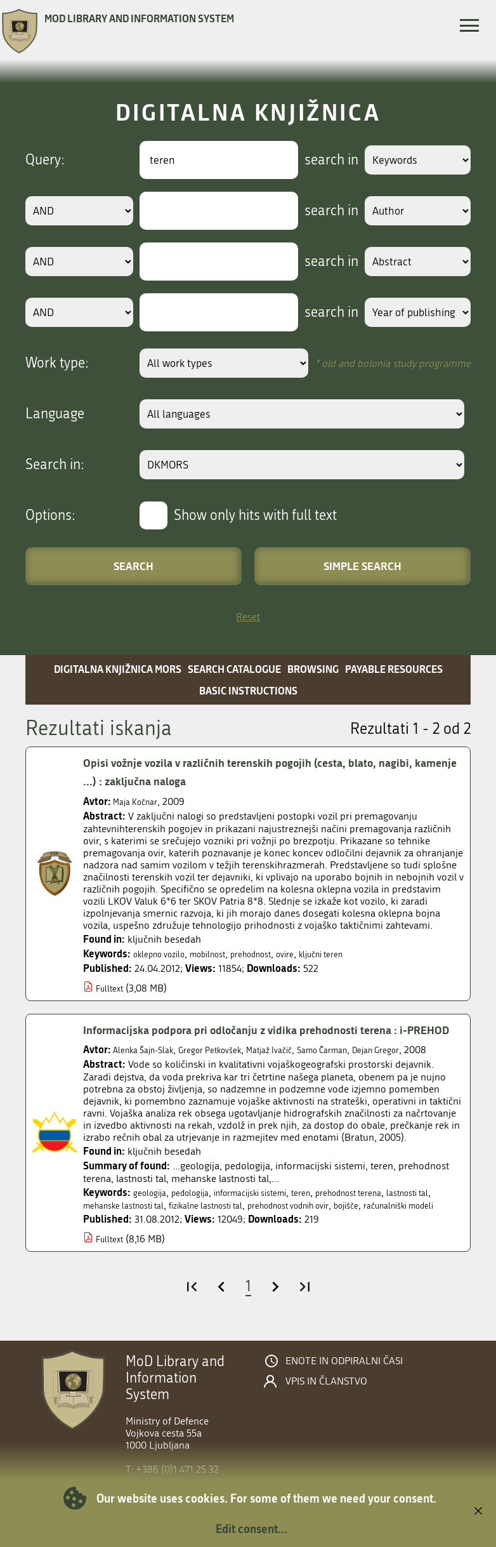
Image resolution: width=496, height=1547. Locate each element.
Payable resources (394, 668)
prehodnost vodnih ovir (385, 1236)
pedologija (200, 1223)
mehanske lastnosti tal (187, 1236)
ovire (318, 954)
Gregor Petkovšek (229, 1068)
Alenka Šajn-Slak (149, 1068)
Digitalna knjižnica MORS (117, 668)
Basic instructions (248, 690)
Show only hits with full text (255, 515)
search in (316, 160)
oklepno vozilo (165, 954)
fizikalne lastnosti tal (285, 1236)
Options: (50, 515)
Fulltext (112, 988)
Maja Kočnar (139, 801)
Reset (248, 617)
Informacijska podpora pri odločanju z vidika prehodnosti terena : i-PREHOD (268, 1039)
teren (334, 1223)
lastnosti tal (108, 1236)
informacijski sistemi (273, 1223)
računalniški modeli (161, 1248)
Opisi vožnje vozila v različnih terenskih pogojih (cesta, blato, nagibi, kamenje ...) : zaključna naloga (271, 772)
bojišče (98, 1248)
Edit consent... (251, 1528)
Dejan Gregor (426, 1068)
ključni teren (361, 954)
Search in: (54, 464)
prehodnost (276, 954)
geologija (153, 1223)
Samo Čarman (362, 1068)
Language (54, 414)
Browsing (313, 668)
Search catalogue (234, 668)
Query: (45, 160)
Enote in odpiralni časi (344, 1403)
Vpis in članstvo (326, 1424)
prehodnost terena (392, 1223)
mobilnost (224, 954)
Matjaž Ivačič (299, 1068)
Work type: (57, 363)
